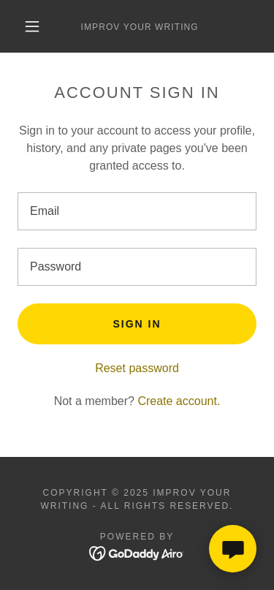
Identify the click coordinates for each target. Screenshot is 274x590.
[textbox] (137, 211)
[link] (139, 26)
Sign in (137, 324)
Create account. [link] (178, 401)
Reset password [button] (137, 368)
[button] (32, 26)
